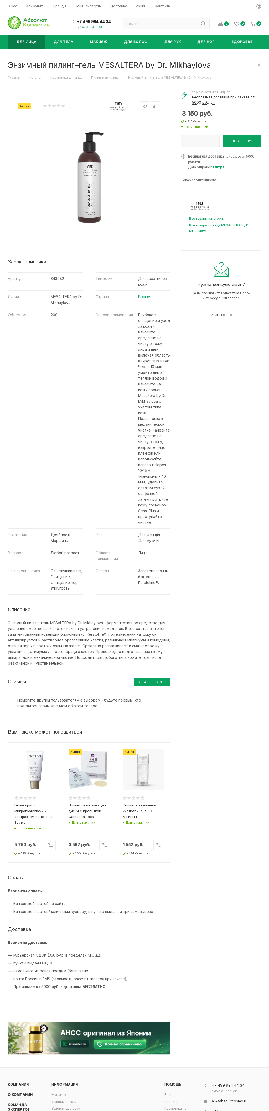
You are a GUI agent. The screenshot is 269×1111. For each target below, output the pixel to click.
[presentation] (8, 802)
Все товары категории (207, 218)
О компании (20, 1095)
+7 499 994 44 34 (94, 21)
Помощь (173, 1084)
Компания (18, 1084)
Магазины (59, 1095)
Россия (144, 296)
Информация (64, 1084)
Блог (168, 1095)
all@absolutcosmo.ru (229, 1101)
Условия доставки (65, 1108)
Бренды (170, 1102)
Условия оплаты (64, 1102)
